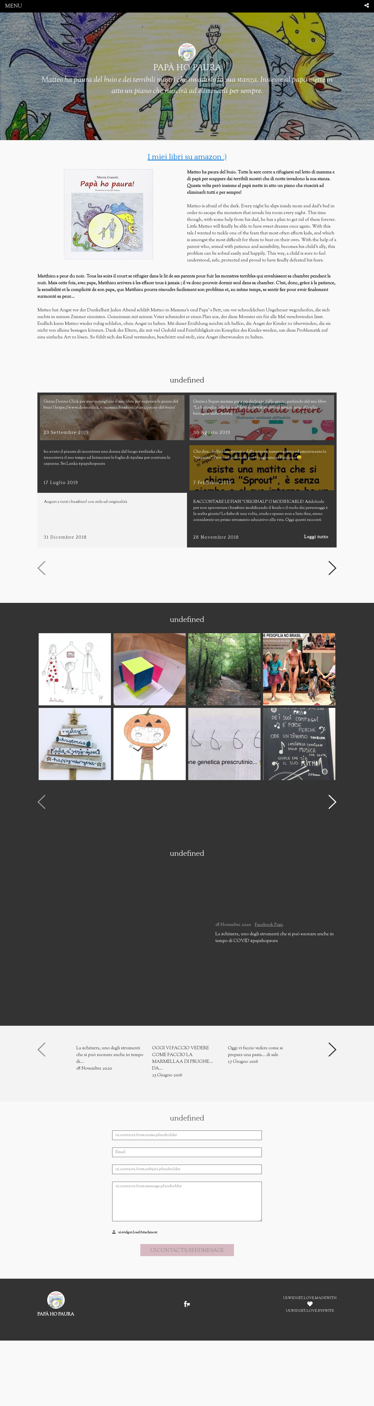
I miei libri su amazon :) (187, 157)
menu (13, 6)
